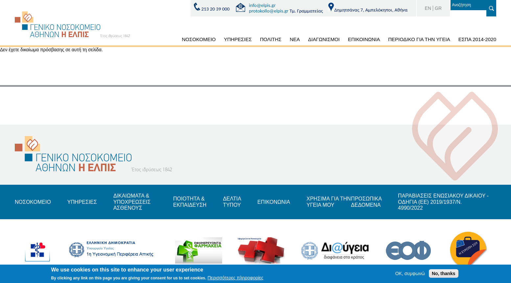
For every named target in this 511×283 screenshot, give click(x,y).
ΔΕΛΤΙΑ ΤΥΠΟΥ (232, 201)
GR (438, 8)
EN (428, 8)
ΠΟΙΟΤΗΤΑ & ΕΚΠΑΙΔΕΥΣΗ (190, 201)
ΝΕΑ (295, 39)
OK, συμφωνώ (410, 274)
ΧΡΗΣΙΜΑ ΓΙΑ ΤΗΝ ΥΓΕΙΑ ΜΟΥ (329, 201)
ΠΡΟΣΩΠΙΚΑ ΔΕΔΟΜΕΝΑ (366, 201)
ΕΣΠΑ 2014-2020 (477, 39)
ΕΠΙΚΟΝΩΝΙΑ (273, 202)
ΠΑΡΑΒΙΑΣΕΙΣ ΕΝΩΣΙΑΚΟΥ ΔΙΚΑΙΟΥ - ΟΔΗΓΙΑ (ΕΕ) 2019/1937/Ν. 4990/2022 (443, 202)
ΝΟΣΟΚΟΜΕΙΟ (199, 39)
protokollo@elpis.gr (269, 11)
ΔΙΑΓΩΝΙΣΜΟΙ (323, 39)
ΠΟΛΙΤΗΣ (271, 39)
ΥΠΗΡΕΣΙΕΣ (238, 39)
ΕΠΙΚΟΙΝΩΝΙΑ (364, 39)
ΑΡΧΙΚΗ (170, 40)
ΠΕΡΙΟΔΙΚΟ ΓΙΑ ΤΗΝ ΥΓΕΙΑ (419, 39)
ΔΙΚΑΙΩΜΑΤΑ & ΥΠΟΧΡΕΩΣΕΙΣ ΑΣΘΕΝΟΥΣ (132, 202)
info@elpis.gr (262, 5)
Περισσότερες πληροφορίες (236, 279)
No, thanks (443, 274)
